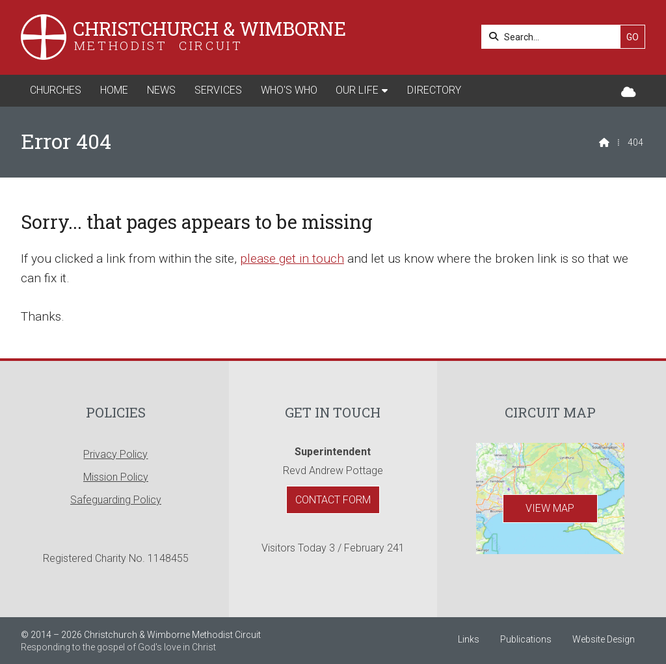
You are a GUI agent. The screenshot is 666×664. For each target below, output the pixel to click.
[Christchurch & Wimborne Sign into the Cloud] (628, 93)
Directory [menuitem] (434, 90)
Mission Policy (115, 477)
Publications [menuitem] (526, 639)
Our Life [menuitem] (357, 90)
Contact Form (333, 500)
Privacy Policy (115, 454)
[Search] (554, 36)
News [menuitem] (161, 90)
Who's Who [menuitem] (289, 90)
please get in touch (292, 258)
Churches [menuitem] (55, 90)
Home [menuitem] (114, 90)
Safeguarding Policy (115, 500)
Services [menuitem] (218, 90)
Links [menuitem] (468, 639)
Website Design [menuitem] (603, 639)
